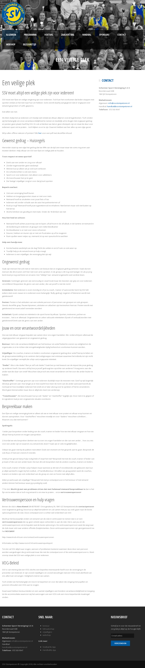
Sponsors (104, 34)
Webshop (10, 44)
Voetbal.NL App (49, 647)
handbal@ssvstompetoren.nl (119, 106)
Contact (121, 34)
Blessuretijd (29, 44)
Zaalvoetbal (67, 34)
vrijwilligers (47, 632)
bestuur (46, 625)
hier (40, 133)
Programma (30, 34)
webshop (47, 635)
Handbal (86, 34)
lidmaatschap (48, 629)
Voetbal (48, 34)
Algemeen (11, 34)
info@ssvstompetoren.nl (119, 103)
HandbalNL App (49, 650)
